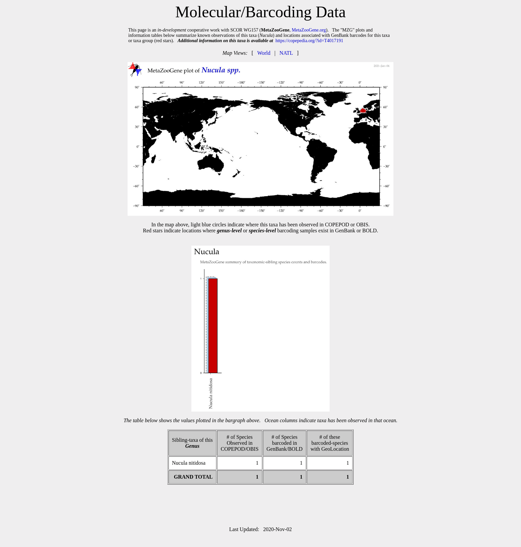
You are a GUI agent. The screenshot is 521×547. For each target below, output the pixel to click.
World (263, 53)
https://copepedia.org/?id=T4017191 (309, 40)
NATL (286, 53)
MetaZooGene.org (309, 30)
